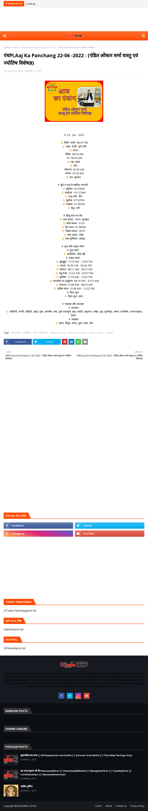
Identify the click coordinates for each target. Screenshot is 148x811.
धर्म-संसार (27, 332)
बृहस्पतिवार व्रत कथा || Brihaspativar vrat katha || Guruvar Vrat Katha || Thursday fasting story (76, 755)
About (108, 806)
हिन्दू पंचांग (43, 332)
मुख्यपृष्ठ (7, 47)
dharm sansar (96, 332)
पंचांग (35, 332)
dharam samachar (77, 332)
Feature (16, 47)
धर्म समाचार (16, 332)
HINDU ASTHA (29, 806)
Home (98, 806)
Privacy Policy (137, 806)
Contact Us (121, 806)
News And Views (14, 70)
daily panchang (58, 332)
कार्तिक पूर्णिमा (26, 786)
